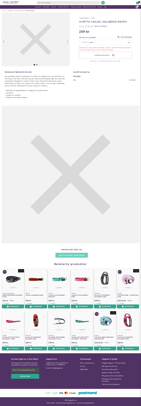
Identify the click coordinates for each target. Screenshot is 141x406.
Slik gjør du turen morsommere (113, 376)
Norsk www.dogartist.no (85, 403)
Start (4, 10)
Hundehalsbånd (19, 10)
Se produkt (13, 306)
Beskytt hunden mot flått (111, 373)
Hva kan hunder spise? (110, 369)
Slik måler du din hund (109, 366)
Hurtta (93, 18)
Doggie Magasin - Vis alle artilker (114, 363)
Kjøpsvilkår (84, 369)
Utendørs (10, 10)
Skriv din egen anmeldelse (72, 255)
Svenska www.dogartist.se (65, 403)
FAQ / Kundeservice (87, 363)
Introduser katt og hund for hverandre (111, 380)
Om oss (82, 366)
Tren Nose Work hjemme (110, 384)
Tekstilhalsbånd (30, 10)
